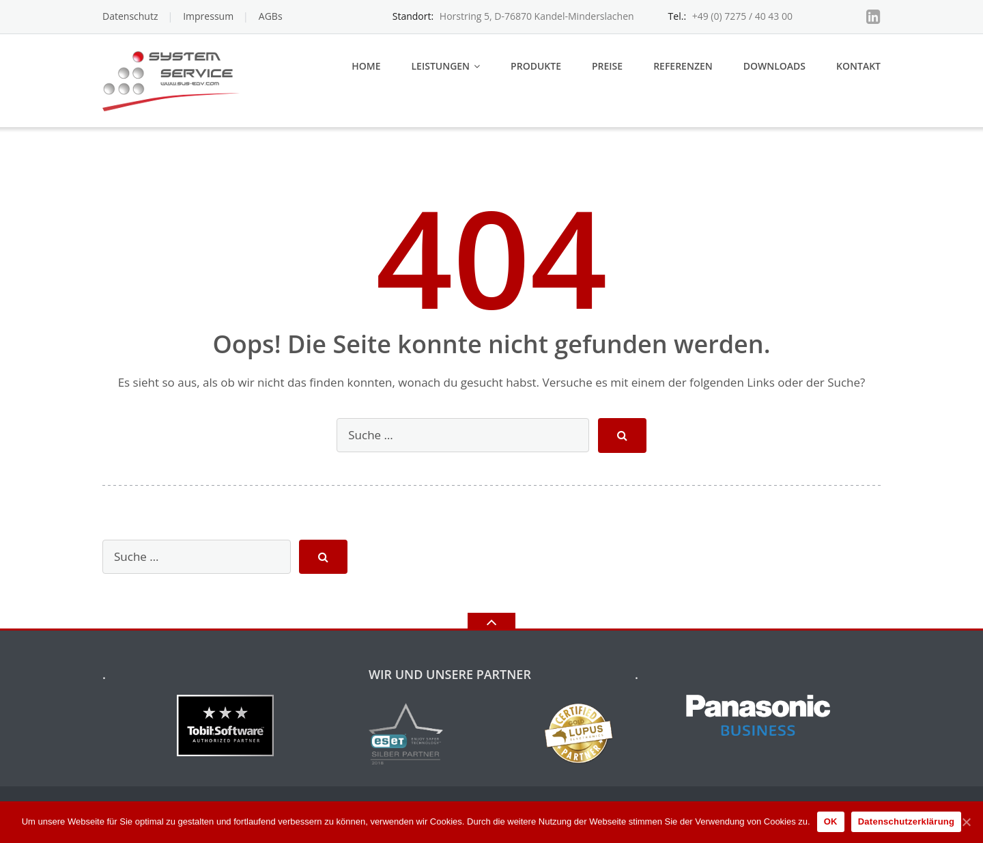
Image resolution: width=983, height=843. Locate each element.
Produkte (536, 65)
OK (831, 821)
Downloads (774, 65)
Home (366, 65)
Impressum (208, 16)
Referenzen (683, 65)
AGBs (271, 16)
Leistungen (440, 65)
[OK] (966, 822)
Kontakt (858, 65)
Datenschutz (130, 16)
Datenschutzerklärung (906, 821)
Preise (607, 65)
